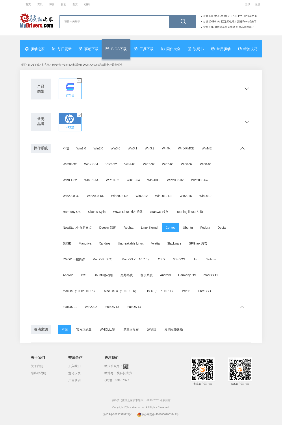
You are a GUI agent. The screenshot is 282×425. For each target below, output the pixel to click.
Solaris (211, 259)
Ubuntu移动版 (103, 275)
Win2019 (205, 196)
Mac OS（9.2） (103, 259)
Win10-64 (133, 180)
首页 (28, 4)
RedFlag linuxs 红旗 (189, 211)
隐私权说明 (38, 373)
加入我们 (74, 366)
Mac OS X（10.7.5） (136, 259)
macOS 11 (211, 275)
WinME (207, 148)
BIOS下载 (116, 48)
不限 (66, 148)
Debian (222, 227)
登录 (247, 4)
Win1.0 (81, 148)
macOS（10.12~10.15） (79, 291)
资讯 (40, 4)
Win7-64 (167, 164)
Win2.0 (98, 148)
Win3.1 (132, 148)
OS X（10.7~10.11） (159, 291)
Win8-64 (206, 164)
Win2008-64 (95, 196)
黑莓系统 (127, 275)
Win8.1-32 (70, 180)
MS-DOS (179, 259)
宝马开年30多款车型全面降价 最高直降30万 (229, 27)
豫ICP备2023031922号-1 (118, 414)
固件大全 (170, 48)
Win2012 (141, 196)
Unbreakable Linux (131, 243)
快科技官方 (124, 373)
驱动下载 (88, 48)
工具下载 (144, 48)
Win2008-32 (71, 196)
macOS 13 (111, 307)
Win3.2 (149, 148)
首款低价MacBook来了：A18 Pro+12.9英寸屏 (230, 16)
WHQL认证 (107, 329)
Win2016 (186, 196)
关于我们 (37, 366)
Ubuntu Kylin (97, 211)
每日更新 (62, 48)
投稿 (87, 4)
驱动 (63, 4)
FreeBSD (204, 291)
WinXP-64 (91, 164)
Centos (170, 227)
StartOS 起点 (159, 211)
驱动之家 (35, 48)
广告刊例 (74, 380)
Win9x (166, 148)
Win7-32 (148, 164)
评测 (51, 4)
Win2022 (91, 307)
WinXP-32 (70, 164)
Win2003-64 (199, 180)
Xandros (104, 243)
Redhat (129, 227)
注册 (257, 4)
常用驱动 (221, 48)
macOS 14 (134, 307)
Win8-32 (187, 164)
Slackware (174, 243)
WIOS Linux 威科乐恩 (128, 211)
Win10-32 (112, 180)
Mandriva (85, 243)
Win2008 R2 (119, 196)
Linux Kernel (149, 227)
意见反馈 (74, 373)
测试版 (151, 329)
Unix (196, 259)
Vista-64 (129, 164)
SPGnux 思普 (198, 243)
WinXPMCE (186, 148)
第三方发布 (131, 329)
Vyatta (155, 243)
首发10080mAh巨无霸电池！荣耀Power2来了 (230, 21)
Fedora (205, 227)
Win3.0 (115, 148)
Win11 (186, 291)
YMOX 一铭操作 (74, 259)
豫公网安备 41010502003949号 (158, 414)
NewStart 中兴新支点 (77, 227)
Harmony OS (72, 211)
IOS (83, 275)
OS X (161, 259)
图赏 (75, 4)
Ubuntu (188, 227)
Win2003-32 (175, 180)
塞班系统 (146, 275)
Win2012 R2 (163, 196)
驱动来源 (41, 329)
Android (68, 275)
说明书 (195, 48)
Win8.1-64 (91, 180)
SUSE (67, 243)
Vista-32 (111, 164)
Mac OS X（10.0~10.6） (121, 291)
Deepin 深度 (107, 227)
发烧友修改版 (174, 329)
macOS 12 (70, 307)
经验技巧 (248, 48)
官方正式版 (84, 329)
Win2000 (153, 180)
